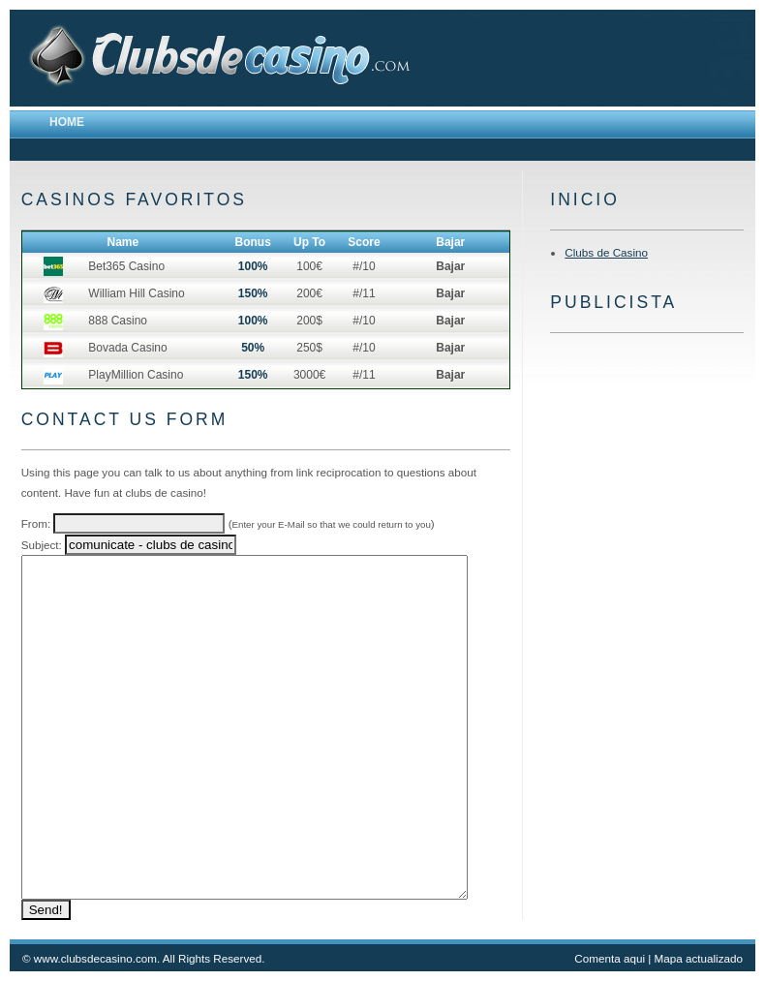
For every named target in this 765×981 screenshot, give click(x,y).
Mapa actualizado (699, 958)
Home (66, 122)
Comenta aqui (609, 958)
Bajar (450, 266)
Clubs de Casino (606, 252)
